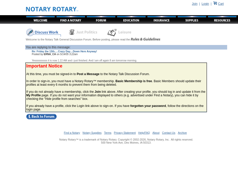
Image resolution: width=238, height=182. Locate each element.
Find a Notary (72, 132)
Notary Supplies (92, 132)
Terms (107, 132)
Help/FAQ (144, 132)
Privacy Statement (125, 132)
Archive (182, 132)
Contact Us (168, 132)
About (156, 132)
